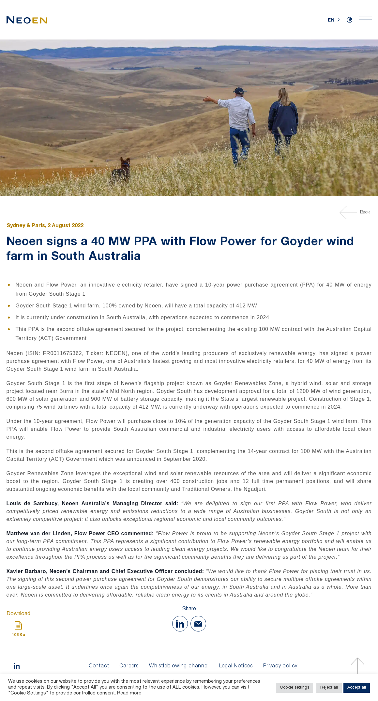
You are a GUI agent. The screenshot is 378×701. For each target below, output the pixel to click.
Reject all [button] (329, 688)
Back (355, 212)
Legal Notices (236, 666)
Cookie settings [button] (294, 688)
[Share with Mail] (198, 623)
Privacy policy (280, 666)
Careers (129, 666)
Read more (129, 693)
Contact (99, 666)
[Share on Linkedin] (180, 623)
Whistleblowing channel (179, 666)
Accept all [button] (356, 688)
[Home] (27, 20)
